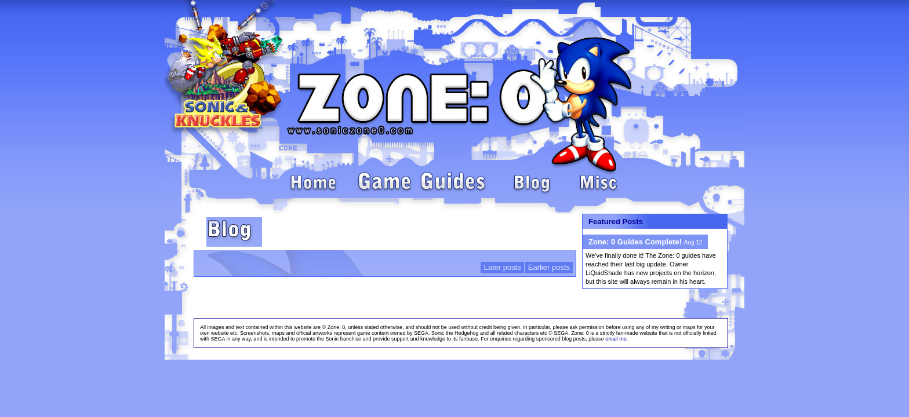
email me (616, 339)
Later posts (502, 267)
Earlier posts (549, 267)
